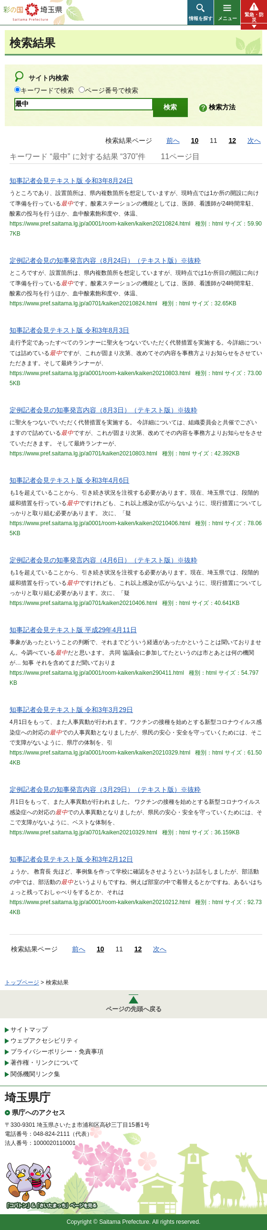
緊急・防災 (254, 17)
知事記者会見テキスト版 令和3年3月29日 (71, 709)
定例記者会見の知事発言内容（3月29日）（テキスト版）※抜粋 (105, 789)
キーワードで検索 (47, 90)
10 (195, 140)
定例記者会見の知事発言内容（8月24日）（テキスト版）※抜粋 (105, 260)
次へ (254, 140)
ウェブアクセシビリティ (44, 1040)
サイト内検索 (49, 78)
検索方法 (222, 107)
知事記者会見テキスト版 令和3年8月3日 (69, 330)
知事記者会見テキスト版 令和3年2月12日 (71, 859)
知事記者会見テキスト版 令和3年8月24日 (71, 180)
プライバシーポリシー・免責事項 (56, 1051)
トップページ (22, 982)
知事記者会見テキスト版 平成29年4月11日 (73, 630)
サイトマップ (29, 1029)
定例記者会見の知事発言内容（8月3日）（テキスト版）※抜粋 (103, 410)
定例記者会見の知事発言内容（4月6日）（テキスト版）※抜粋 (103, 560)
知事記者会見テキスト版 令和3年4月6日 (69, 480)
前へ (173, 140)
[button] (200, 12)
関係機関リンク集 (35, 1074)
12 (232, 140)
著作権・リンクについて (44, 1062)
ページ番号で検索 (111, 90)
